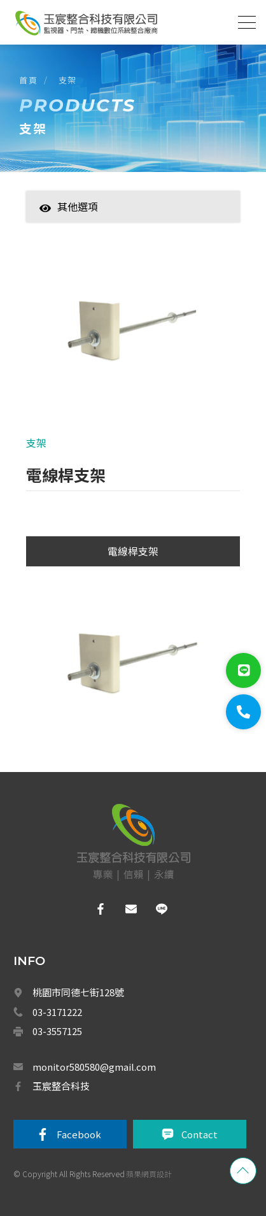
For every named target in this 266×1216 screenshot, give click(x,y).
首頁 (28, 80)
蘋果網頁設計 (149, 1173)
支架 (68, 80)
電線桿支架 (133, 551)
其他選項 (68, 206)
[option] (132, 330)
